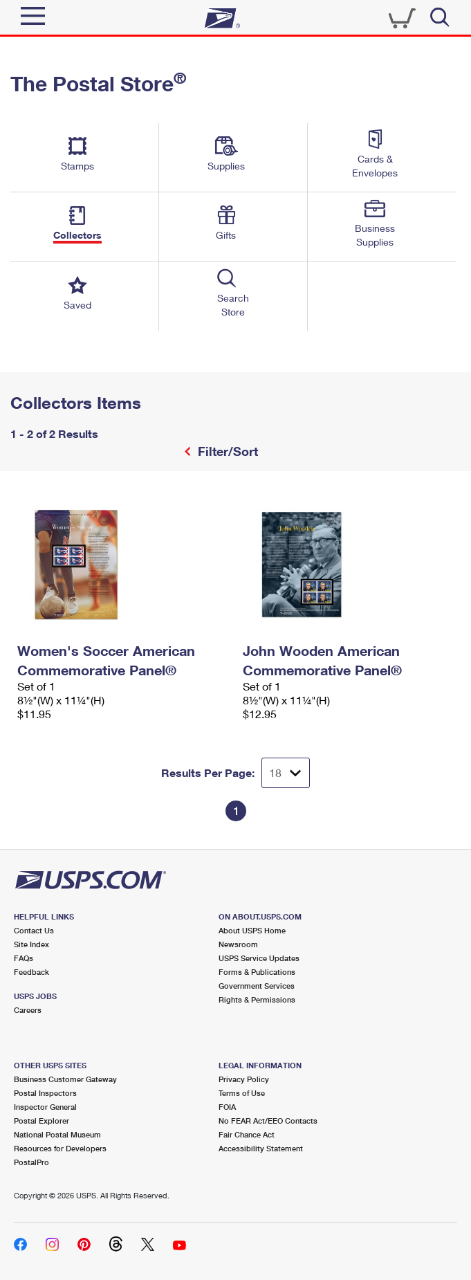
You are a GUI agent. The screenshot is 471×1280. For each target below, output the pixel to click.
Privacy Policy (244, 1079)
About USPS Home (252, 930)
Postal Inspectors (45, 1092)
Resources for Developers (60, 1148)
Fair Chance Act (247, 1134)
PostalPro (31, 1162)
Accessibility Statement (261, 1148)
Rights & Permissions (257, 999)
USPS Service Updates (259, 957)
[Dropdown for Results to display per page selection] (285, 773)
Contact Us (34, 930)
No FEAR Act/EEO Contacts (268, 1120)
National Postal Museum (57, 1134)
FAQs (23, 957)
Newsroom (238, 944)
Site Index (31, 944)
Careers (27, 1009)
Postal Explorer (41, 1120)
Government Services (257, 985)
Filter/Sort (226, 451)
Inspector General (45, 1106)
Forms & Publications (257, 971)
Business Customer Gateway (65, 1079)
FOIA (227, 1106)
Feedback (31, 971)
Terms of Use (242, 1092)
